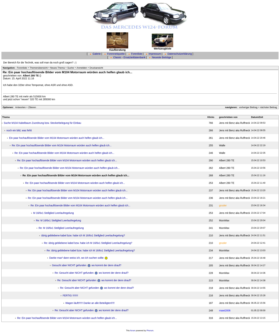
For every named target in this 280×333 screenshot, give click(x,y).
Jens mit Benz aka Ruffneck (234, 122)
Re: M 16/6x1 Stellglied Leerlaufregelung (58, 220)
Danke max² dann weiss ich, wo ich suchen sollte (78, 257)
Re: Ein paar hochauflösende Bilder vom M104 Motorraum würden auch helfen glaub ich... (62, 145)
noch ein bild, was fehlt (19, 130)
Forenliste (135, 53)
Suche (70, 67)
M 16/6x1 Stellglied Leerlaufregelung (53, 213)
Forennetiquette (114, 53)
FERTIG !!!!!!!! (70, 295)
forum (132, 330)
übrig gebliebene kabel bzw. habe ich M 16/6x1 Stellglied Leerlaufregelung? (83, 235)
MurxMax (224, 220)
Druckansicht (96, 67)
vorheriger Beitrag (248, 107)
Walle (222, 145)
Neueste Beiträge (160, 57)
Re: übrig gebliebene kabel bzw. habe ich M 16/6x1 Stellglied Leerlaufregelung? (88, 243)
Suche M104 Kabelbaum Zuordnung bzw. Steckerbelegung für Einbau (42, 122)
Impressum (153, 53)
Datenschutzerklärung (177, 53)
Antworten (20, 107)
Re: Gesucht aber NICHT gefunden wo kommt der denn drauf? (92, 272)
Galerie (94, 53)
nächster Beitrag (268, 107)
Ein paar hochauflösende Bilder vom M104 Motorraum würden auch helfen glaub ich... (56, 137)
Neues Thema (57, 67)
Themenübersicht (39, 67)
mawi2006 (225, 310)
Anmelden (82, 67)
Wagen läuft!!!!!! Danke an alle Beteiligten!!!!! (90, 303)
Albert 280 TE (31, 75)
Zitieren (32, 107)
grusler (223, 205)
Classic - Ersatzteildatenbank (127, 57)
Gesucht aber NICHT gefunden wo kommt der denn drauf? (86, 265)
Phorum (150, 330)
